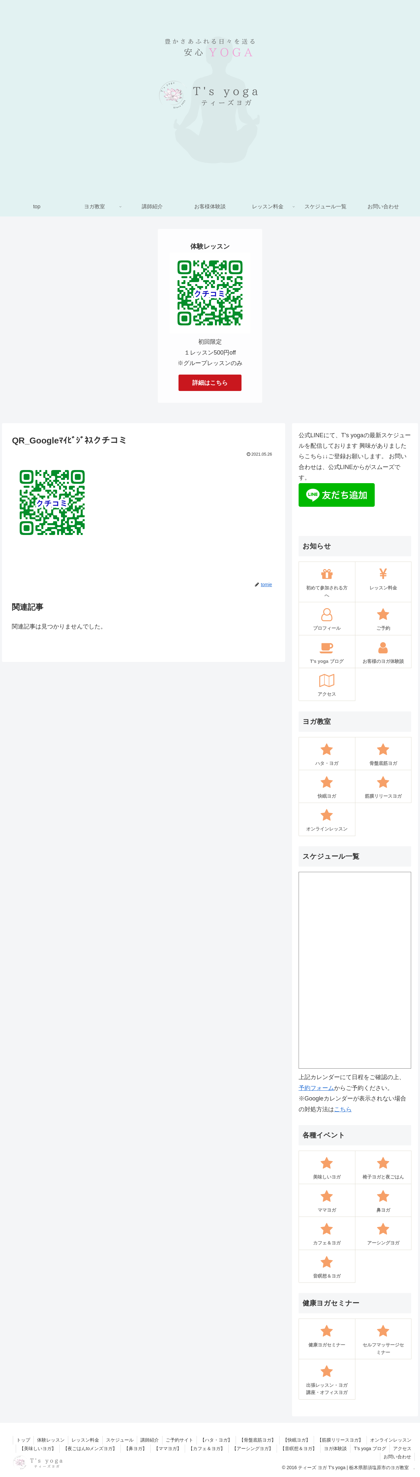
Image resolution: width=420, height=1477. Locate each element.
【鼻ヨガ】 (135, 1448)
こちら (343, 1109)
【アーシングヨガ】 (252, 1448)
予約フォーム (316, 1088)
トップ (23, 1440)
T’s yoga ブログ (370, 1448)
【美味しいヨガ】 (37, 1448)
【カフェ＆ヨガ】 (206, 1448)
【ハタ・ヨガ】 (216, 1440)
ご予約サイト (179, 1440)
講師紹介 (149, 1440)
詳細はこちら (210, 383)
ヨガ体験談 (335, 1448)
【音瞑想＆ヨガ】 (298, 1448)
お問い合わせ (397, 1456)
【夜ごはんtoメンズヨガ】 (90, 1448)
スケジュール (120, 1440)
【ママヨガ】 (167, 1448)
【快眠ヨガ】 (296, 1440)
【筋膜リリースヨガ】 (340, 1440)
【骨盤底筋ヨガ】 (257, 1440)
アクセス (402, 1448)
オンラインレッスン (390, 1440)
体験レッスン (51, 1440)
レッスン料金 (85, 1440)
